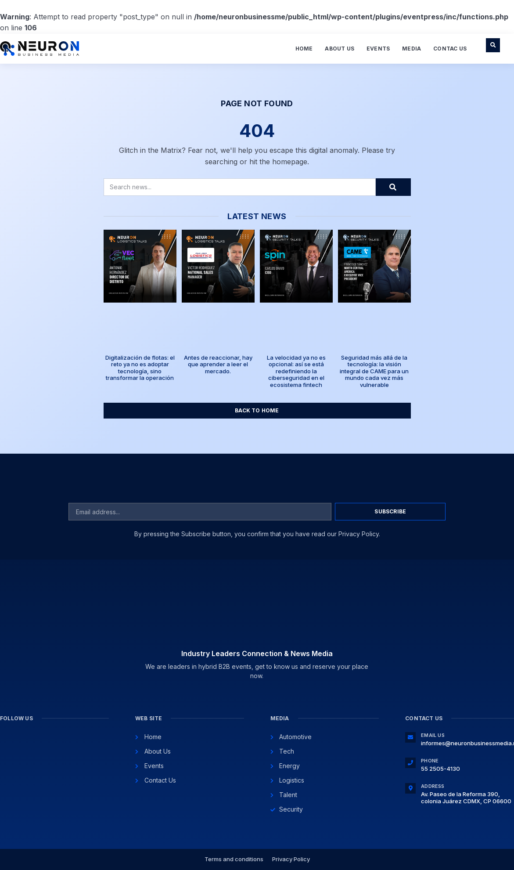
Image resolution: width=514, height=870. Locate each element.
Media (411, 48)
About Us (339, 48)
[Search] (393, 187)
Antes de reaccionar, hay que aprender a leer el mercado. (218, 364)
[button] (493, 45)
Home (304, 48)
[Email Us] (410, 737)
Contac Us (450, 48)
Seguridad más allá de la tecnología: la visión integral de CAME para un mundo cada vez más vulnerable (374, 371)
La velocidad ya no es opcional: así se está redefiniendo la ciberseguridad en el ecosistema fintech (296, 371)
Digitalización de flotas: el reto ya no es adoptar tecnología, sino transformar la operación (140, 368)
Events (378, 48)
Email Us (433, 735)
